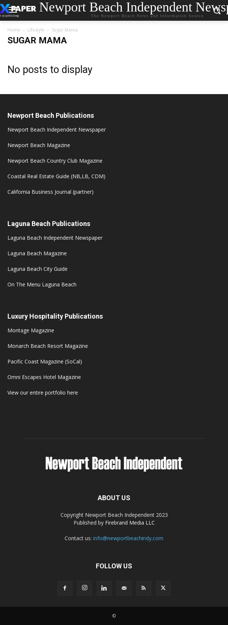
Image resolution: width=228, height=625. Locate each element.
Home (13, 30)
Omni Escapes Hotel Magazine (44, 376)
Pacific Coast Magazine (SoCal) (44, 361)
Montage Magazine (30, 330)
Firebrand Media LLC (130, 522)
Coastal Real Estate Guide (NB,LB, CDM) (56, 176)
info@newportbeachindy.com (128, 538)
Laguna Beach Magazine (37, 253)
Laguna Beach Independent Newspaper (54, 237)
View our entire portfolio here (42, 392)
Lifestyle (36, 30)
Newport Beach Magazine (38, 145)
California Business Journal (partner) (50, 191)
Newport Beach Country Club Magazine (54, 160)
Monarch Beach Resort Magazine (47, 345)
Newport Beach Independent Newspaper (56, 129)
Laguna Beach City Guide (37, 268)
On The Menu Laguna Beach (41, 284)
